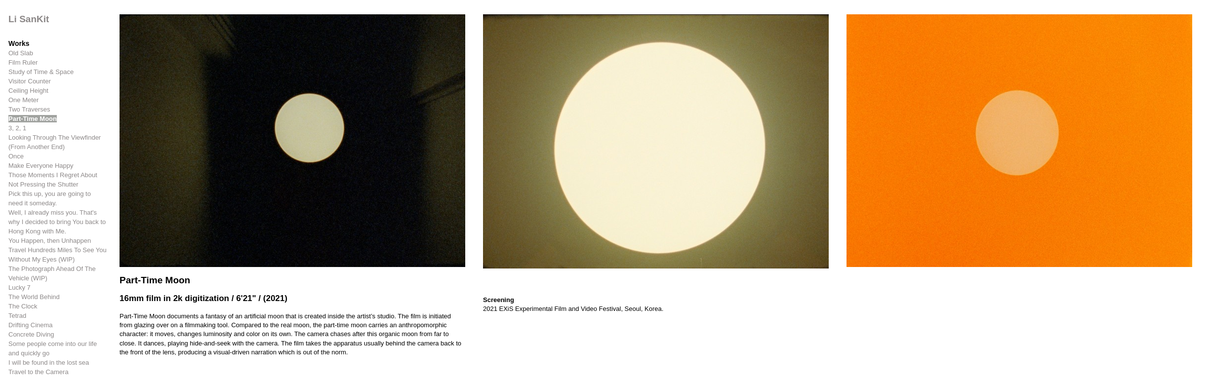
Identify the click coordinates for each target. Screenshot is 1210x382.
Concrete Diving (31, 334)
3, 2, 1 (17, 128)
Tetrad (17, 315)
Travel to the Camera (38, 372)
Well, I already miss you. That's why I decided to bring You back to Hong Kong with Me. (57, 222)
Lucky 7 (19, 287)
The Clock (23, 306)
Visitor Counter (29, 81)
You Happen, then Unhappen (49, 240)
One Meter (23, 100)
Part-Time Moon (32, 118)
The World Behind (34, 297)
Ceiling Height (28, 90)
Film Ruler (23, 62)
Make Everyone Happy (41, 165)
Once (16, 156)
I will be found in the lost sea (48, 362)
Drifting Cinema (30, 325)
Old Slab (20, 53)
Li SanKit (28, 19)
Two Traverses (29, 109)
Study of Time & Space (41, 72)
